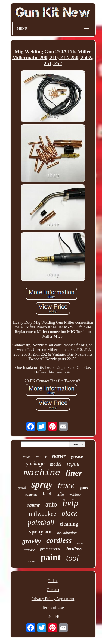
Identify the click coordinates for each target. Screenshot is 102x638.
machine (42, 473)
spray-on (40, 531)
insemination (67, 533)
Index (52, 581)
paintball (41, 522)
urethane (29, 549)
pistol (22, 488)
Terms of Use (53, 607)
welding (75, 494)
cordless (59, 540)
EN (49, 616)
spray (41, 484)
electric (31, 561)
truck (66, 485)
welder (41, 457)
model (55, 464)
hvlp (71, 503)
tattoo (26, 457)
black (69, 513)
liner (74, 473)
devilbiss (74, 548)
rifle (60, 494)
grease (77, 456)
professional (50, 549)
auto (51, 504)
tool (72, 557)
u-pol (80, 543)
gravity (31, 541)
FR (57, 616)
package (35, 463)
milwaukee (42, 513)
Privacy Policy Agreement (53, 598)
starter (59, 456)
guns (84, 487)
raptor (33, 505)
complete (31, 494)
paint (50, 557)
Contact (53, 589)
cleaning (69, 524)
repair (73, 464)
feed (47, 493)
